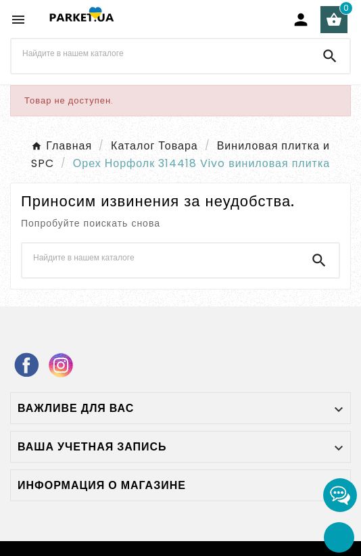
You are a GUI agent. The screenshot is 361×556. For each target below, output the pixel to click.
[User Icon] (300, 19)
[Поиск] (160, 53)
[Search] (330, 56)
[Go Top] (339, 537)
